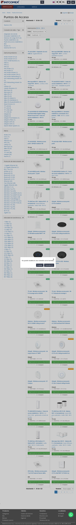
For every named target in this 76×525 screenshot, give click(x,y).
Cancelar (49, 150)
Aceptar (39, 150)
